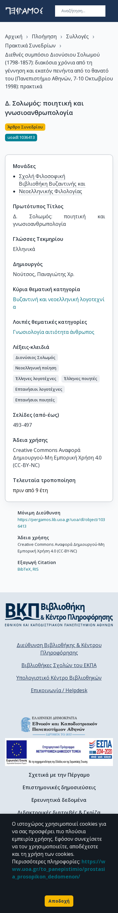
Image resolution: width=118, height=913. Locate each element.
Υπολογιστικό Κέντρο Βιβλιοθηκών (59, 677)
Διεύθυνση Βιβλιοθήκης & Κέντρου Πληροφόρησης (59, 649)
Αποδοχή (59, 901)
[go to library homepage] (59, 614)
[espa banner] (59, 752)
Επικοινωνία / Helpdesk (59, 690)
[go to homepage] (24, 11)
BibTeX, (25, 569)
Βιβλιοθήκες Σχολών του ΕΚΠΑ (59, 665)
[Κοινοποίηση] (110, 135)
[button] (35, 357)
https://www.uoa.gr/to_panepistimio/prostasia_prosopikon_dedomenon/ (58, 869)
